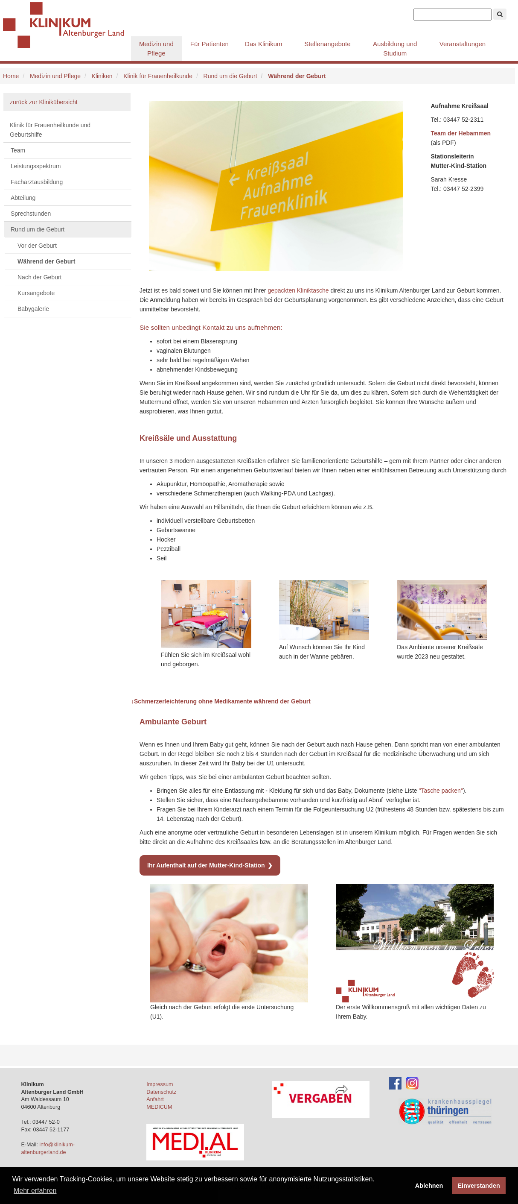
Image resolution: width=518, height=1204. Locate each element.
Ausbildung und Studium (395, 48)
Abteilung (23, 197)
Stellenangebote (327, 43)
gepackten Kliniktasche (298, 290)
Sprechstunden (31, 213)
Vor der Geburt (37, 245)
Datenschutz (161, 1092)
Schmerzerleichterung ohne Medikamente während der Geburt (221, 701)
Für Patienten (209, 43)
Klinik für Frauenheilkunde (157, 76)
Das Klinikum (263, 43)
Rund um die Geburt (230, 76)
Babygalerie (33, 308)
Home (11, 76)
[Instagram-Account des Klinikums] (412, 1083)
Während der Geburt (46, 261)
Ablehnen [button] (429, 1185)
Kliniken (102, 76)
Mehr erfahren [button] (35, 1190)
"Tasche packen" (441, 790)
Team (18, 150)
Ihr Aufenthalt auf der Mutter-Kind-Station (206, 865)
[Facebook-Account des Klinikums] (395, 1083)
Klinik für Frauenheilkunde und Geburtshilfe (50, 130)
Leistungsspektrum (36, 166)
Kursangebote (36, 293)
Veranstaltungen (462, 43)
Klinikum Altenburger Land (67, 25)
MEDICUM (159, 1107)
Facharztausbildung (37, 182)
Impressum (159, 1084)
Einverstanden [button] (479, 1185)
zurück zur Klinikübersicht (44, 102)
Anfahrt (155, 1099)
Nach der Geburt (39, 277)
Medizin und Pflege (156, 48)
